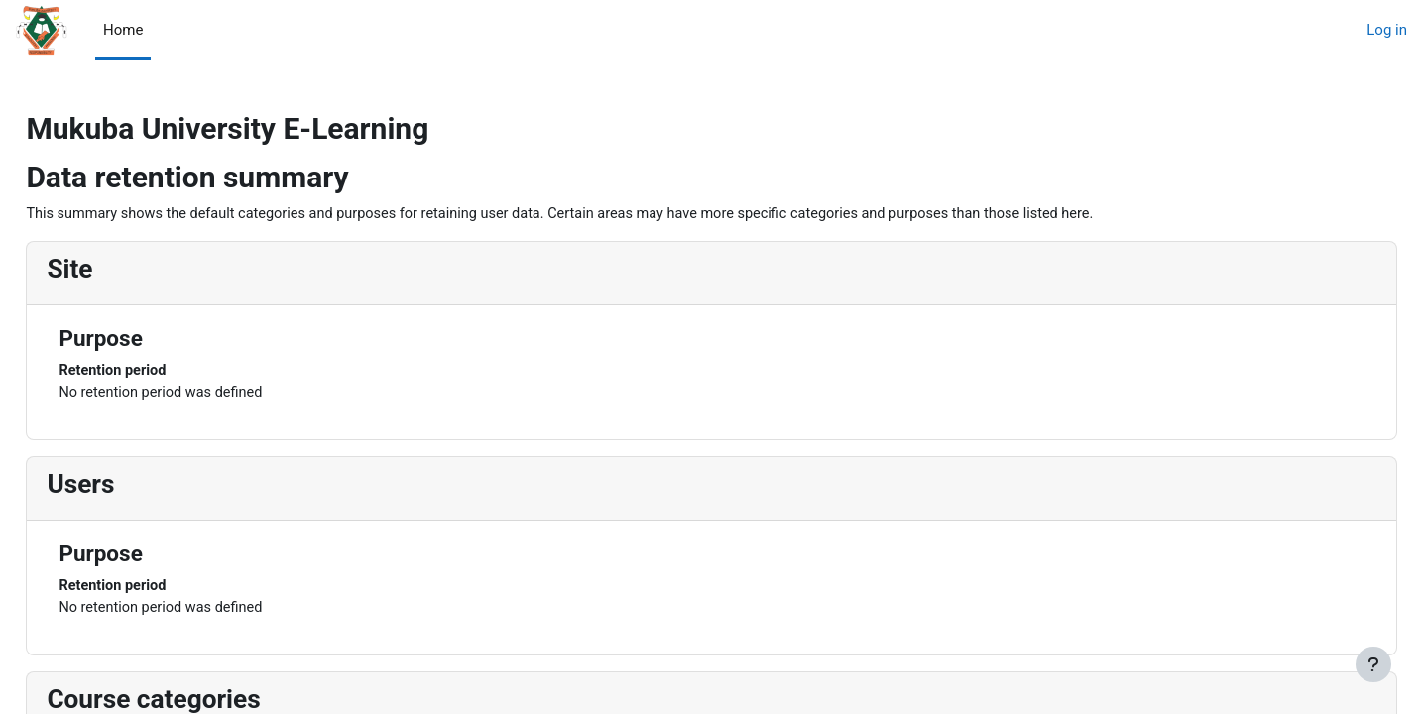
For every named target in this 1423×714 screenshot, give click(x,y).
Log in (1386, 30)
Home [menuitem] (123, 30)
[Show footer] (1373, 664)
